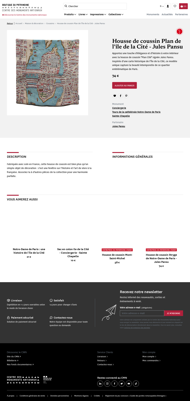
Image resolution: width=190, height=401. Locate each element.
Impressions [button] (97, 14)
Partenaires (181, 14)
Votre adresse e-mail (136, 307)
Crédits (97, 395)
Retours (102, 360)
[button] (162, 6)
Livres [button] (82, 14)
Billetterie (12, 360)
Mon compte (149, 356)
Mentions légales (81, 395)
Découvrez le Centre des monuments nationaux (24, 14)
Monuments (153, 14)
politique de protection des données (137, 328)
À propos (10, 395)
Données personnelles (59, 395)
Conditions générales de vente (32, 395)
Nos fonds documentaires (20, 364)
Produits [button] (69, 14)
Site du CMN (14, 356)
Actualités (167, 14)
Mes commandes (151, 360)
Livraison (102, 356)
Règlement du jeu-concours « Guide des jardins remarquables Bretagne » (135, 395)
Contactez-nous (105, 364)
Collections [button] (115, 14)
